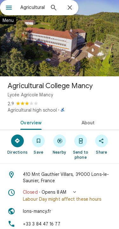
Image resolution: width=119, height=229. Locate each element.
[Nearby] (59, 144)
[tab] (29, 122)
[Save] (38, 144)
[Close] (69, 8)
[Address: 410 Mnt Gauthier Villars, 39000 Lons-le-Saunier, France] (59, 177)
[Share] (101, 144)
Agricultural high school (32, 110)
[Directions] (17, 144)
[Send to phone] (80, 146)
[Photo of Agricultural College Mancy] (59, 38)
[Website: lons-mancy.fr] (59, 211)
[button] (59, 195)
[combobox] (32, 7)
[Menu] (9, 8)
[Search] (53, 8)
